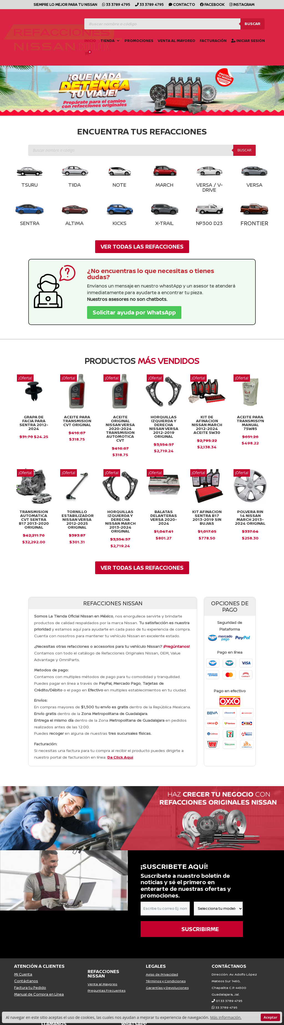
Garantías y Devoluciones (167, 987)
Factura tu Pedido (30, 987)
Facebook (212, 5)
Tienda (107, 41)
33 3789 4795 (116, 5)
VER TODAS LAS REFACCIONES (142, 246)
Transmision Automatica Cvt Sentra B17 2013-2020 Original (34, 519)
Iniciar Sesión (248, 41)
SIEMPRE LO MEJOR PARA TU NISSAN (65, 5)
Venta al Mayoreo (176, 41)
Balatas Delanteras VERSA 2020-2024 (163, 517)
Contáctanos (26, 980)
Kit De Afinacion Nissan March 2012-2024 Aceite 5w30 (207, 424)
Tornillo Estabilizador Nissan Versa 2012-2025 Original (78, 519)
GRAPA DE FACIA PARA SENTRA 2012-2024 (33, 422)
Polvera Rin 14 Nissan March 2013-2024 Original (250, 517)
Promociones (139, 41)
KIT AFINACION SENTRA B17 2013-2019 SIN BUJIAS (207, 517)
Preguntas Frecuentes (106, 990)
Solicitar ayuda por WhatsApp (134, 312)
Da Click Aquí (120, 757)
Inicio (90, 41)
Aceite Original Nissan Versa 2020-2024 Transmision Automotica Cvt (120, 428)
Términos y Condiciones (166, 981)
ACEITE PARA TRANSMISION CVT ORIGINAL (77, 420)
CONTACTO (182, 5)
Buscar (252, 23)
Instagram (241, 5)
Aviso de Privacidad (162, 974)
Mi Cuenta (23, 974)
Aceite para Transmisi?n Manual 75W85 (250, 422)
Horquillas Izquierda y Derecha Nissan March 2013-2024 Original (120, 521)
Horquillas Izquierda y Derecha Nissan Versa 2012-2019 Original (163, 426)
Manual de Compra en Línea (39, 994)
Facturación (213, 41)
